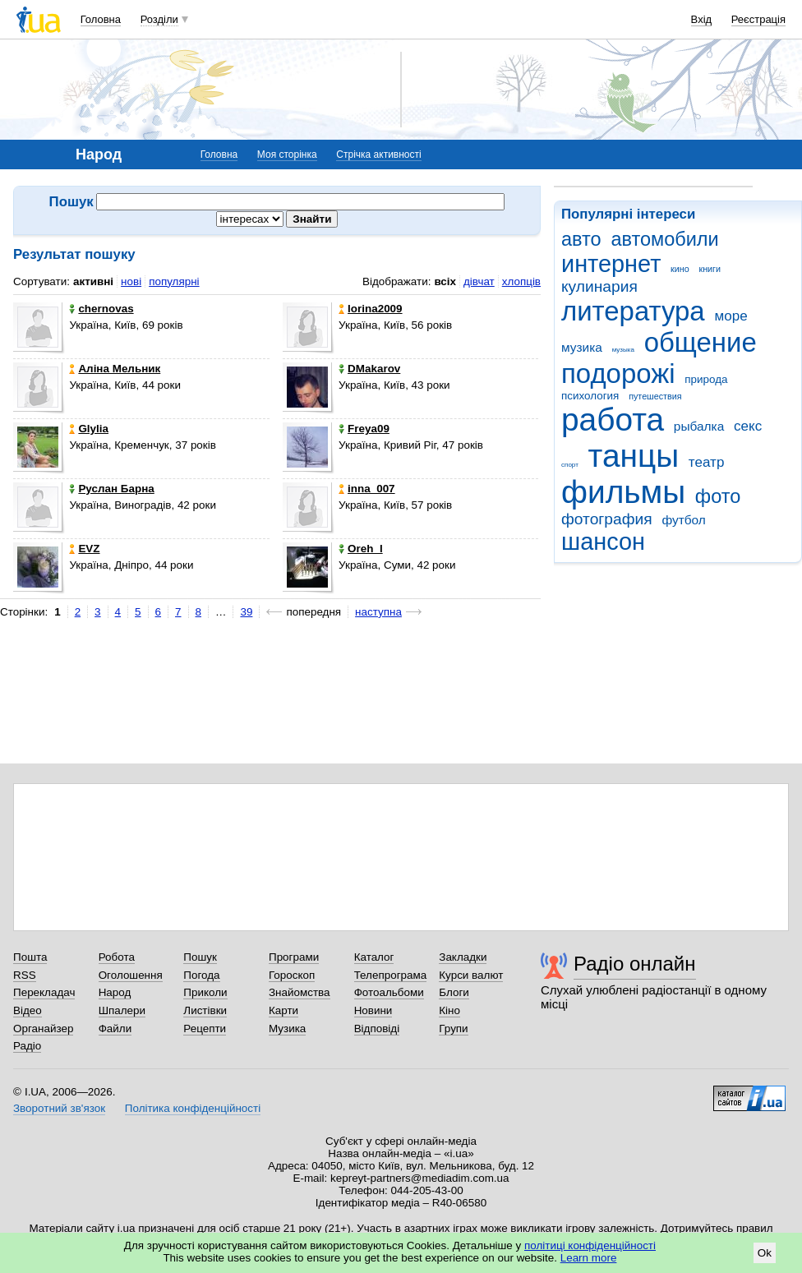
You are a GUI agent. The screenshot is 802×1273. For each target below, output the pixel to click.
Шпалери (122, 1010)
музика (581, 347)
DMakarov (369, 368)
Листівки (205, 1010)
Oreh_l (361, 548)
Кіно (449, 1010)
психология (590, 396)
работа (612, 419)
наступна (378, 612)
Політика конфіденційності (192, 1108)
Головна (101, 19)
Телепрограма (390, 975)
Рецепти (204, 1028)
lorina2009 (370, 308)
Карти (283, 1010)
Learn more (588, 1258)
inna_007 (367, 488)
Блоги (454, 992)
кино (680, 269)
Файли (115, 1028)
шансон (603, 541)
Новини (373, 1010)
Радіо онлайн (635, 963)
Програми (294, 957)
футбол (683, 520)
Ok (765, 1253)
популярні (174, 281)
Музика (287, 1028)
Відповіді (377, 1028)
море (730, 316)
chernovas (101, 308)
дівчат (479, 281)
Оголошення (131, 975)
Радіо (27, 1046)
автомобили (664, 239)
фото (718, 496)
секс (748, 426)
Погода (201, 975)
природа (705, 379)
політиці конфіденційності (590, 1245)
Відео (27, 1010)
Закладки (462, 957)
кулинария (599, 286)
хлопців (521, 281)
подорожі (618, 373)
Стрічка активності (378, 154)
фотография (606, 519)
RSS (24, 975)
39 (246, 612)
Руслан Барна (111, 488)
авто (581, 239)
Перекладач (44, 992)
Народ (115, 992)
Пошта (30, 957)
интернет (611, 264)
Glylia (88, 428)
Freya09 (364, 428)
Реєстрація (758, 19)
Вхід (701, 19)
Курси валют (471, 975)
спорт (569, 464)
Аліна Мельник (114, 368)
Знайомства (299, 992)
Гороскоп (292, 975)
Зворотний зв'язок (59, 1108)
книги (709, 269)
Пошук (200, 957)
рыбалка (699, 426)
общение (700, 342)
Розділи (159, 19)
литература (633, 311)
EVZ (84, 548)
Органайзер (43, 1028)
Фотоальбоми (389, 992)
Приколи (205, 992)
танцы (634, 455)
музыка (623, 349)
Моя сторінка (287, 154)
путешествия (655, 396)
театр (707, 462)
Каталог (374, 957)
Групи (453, 1028)
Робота (117, 957)
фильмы (623, 492)
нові (131, 281)
